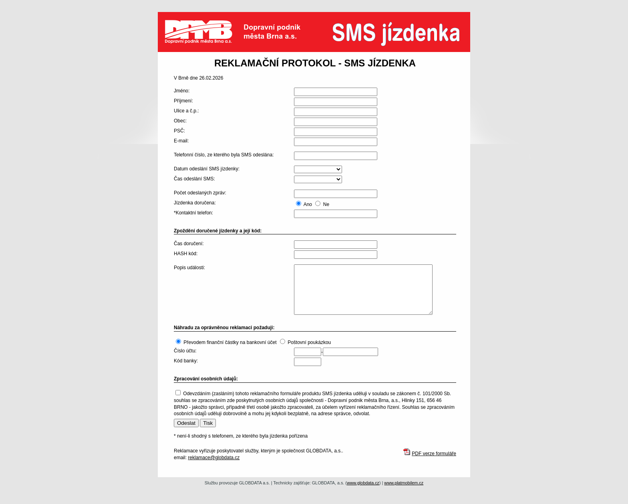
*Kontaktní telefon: (193, 213)
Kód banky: (186, 361)
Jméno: (181, 91)
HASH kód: (185, 253)
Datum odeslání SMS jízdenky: (207, 169)
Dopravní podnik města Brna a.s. (238, 32)
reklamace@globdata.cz (214, 457)
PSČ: (179, 131)
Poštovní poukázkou (309, 342)
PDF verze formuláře (434, 453)
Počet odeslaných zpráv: (200, 193)
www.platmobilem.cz (403, 482)
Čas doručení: (189, 243)
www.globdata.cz (363, 482)
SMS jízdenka (400, 38)
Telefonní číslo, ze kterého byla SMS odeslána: (224, 155)
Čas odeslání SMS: (194, 179)
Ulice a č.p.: (186, 111)
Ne (326, 204)
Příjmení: (183, 101)
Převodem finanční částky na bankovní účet (229, 342)
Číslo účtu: (185, 351)
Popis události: (189, 267)
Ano (308, 204)
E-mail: (181, 141)
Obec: (180, 121)
